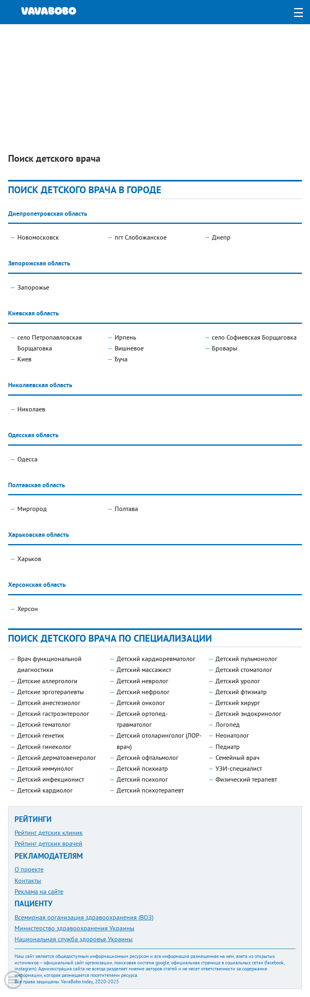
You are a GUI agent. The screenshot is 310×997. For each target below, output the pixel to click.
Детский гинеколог (44, 747)
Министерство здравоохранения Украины (74, 928)
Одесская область (33, 435)
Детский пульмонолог (246, 659)
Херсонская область (37, 584)
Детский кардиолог (45, 790)
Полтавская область (36, 485)
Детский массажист (144, 669)
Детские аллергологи (47, 681)
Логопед (228, 724)
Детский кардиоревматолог (156, 659)
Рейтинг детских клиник (49, 832)
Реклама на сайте (39, 891)
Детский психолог (142, 779)
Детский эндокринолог (248, 713)
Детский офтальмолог (147, 757)
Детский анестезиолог (48, 703)
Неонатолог (232, 735)
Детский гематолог (44, 724)
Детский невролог (142, 681)
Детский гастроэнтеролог (53, 713)
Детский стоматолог (244, 669)
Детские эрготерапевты (50, 692)
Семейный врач (238, 757)
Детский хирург (238, 703)
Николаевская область (40, 385)
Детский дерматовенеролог (56, 757)
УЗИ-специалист (239, 768)
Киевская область (33, 313)
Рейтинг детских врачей (48, 843)
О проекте (29, 869)
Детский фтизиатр (241, 692)
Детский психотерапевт (150, 790)
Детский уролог (238, 681)
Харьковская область (38, 534)
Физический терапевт (246, 779)
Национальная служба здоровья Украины (74, 939)
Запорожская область (39, 263)
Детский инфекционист (50, 779)
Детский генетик (40, 735)
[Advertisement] (155, 80)
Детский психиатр (142, 768)
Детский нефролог (143, 692)
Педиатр (228, 747)
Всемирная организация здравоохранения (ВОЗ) (84, 917)
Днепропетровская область (47, 213)
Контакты (28, 880)
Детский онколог (141, 703)
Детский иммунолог (45, 768)
